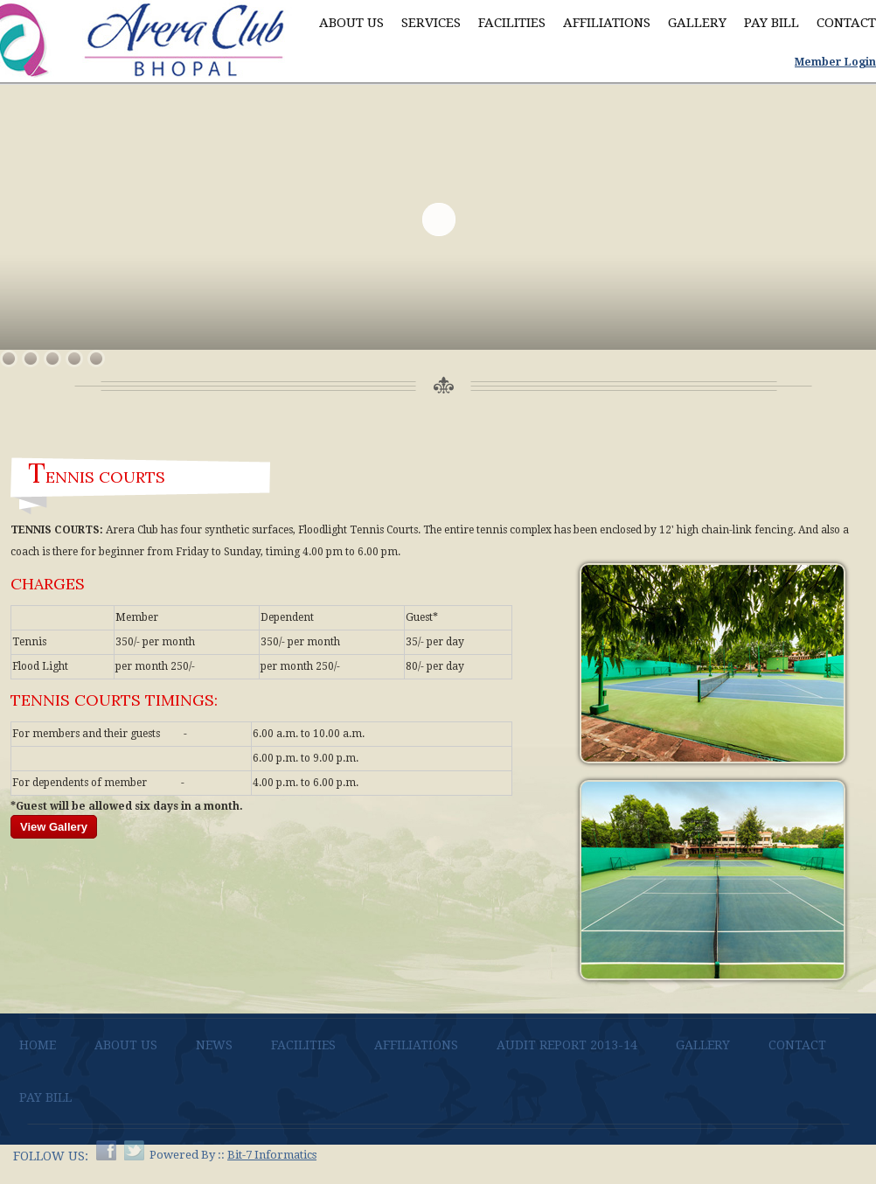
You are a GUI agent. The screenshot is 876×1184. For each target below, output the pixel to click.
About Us (351, 23)
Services (431, 23)
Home (37, 1045)
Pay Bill (771, 23)
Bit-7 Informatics (271, 1154)
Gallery (697, 23)
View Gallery (53, 826)
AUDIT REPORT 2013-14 (567, 1045)
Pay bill (45, 1097)
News (214, 1045)
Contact (846, 23)
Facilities (512, 23)
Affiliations (606, 23)
